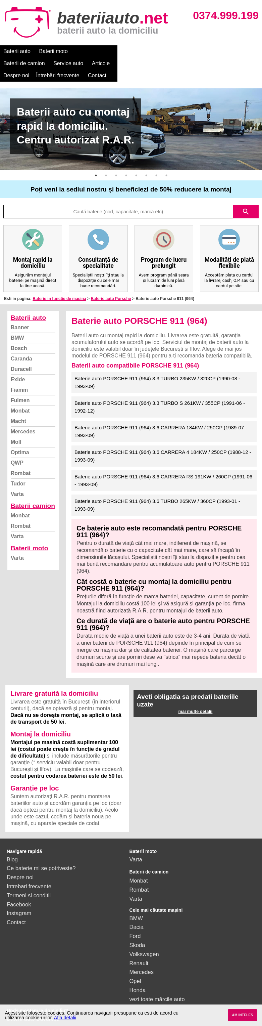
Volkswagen (144, 942)
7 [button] (156, 163)
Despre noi (204, 51)
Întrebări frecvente (25, 63)
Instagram (19, 901)
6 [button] (146, 163)
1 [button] (96, 163)
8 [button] (166, 163)
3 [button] (116, 163)
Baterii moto (53, 51)
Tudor (18, 471)
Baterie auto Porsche (111, 286)
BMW (17, 326)
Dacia (136, 915)
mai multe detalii (195, 699)
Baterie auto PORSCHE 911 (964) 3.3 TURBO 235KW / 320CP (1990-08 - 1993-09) (157, 370)
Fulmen (20, 388)
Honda (137, 978)
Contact (64, 63)
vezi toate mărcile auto (157, 987)
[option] (131, 117)
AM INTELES (242, 1015)
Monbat (20, 398)
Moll (16, 430)
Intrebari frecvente (29, 874)
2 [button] (106, 163)
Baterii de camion (97, 51)
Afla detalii (65, 1017)
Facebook (19, 892)
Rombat (21, 461)
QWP (17, 451)
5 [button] (136, 163)
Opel (135, 969)
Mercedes (23, 419)
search (246, 200)
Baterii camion (33, 493)
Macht (18, 409)
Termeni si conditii (29, 883)
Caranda (21, 346)
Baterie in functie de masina (59, 286)
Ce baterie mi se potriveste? (41, 856)
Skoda (137, 933)
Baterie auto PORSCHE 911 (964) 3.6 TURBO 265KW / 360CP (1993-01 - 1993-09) (157, 493)
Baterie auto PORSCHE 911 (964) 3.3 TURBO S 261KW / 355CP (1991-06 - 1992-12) (159, 394)
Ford (135, 924)
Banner (20, 315)
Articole (173, 51)
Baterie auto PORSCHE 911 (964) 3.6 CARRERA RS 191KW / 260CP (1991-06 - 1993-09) (163, 468)
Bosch (19, 336)
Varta (17, 482)
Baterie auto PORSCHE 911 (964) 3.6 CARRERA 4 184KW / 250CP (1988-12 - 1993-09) (162, 444)
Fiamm (19, 378)
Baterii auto (17, 51)
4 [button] (126, 163)
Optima (20, 440)
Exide (18, 367)
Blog (12, 847)
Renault (139, 951)
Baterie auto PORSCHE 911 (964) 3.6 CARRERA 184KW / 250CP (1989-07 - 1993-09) (160, 419)
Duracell (21, 357)
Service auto (141, 51)
